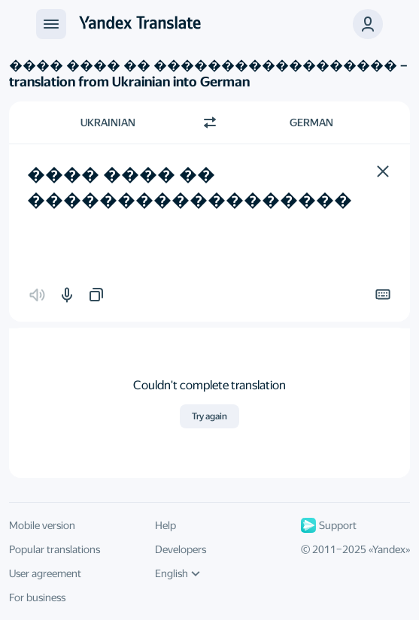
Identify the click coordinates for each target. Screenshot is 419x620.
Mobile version (42, 525)
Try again (209, 416)
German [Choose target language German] (311, 122)
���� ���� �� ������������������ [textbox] (189, 187)
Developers (180, 549)
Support (329, 525)
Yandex (388, 549)
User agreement (45, 573)
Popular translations (54, 549)
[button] (383, 171)
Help (165, 525)
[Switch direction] (210, 122)
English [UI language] (177, 573)
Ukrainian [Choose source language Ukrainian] (107, 122)
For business (37, 597)
